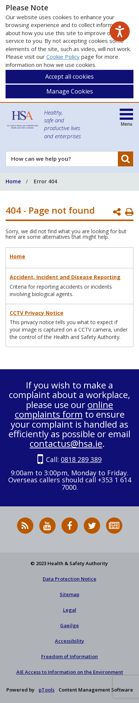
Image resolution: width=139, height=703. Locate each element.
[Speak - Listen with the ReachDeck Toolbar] (120, 31)
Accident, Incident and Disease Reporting (65, 277)
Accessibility (69, 641)
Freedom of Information (69, 656)
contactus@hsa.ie (66, 443)
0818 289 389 (81, 459)
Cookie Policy (63, 56)
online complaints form (64, 409)
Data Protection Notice (69, 578)
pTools (46, 689)
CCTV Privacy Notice (36, 312)
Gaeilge (69, 625)
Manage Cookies (69, 91)
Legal (69, 610)
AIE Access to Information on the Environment (69, 672)
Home (17, 256)
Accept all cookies (69, 76)
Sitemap (69, 594)
